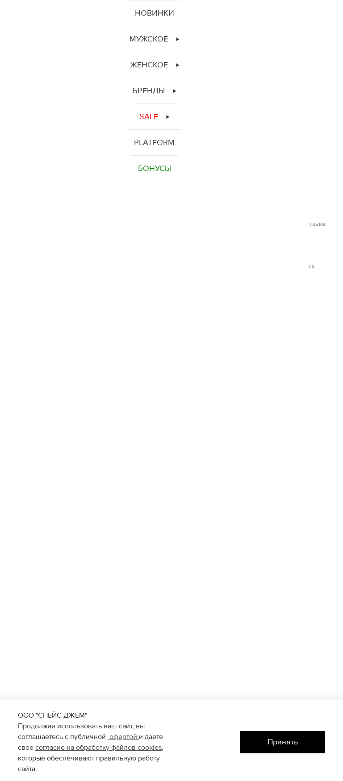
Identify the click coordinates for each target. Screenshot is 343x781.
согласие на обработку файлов (86, 747)
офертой (123, 736)
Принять (283, 742)
